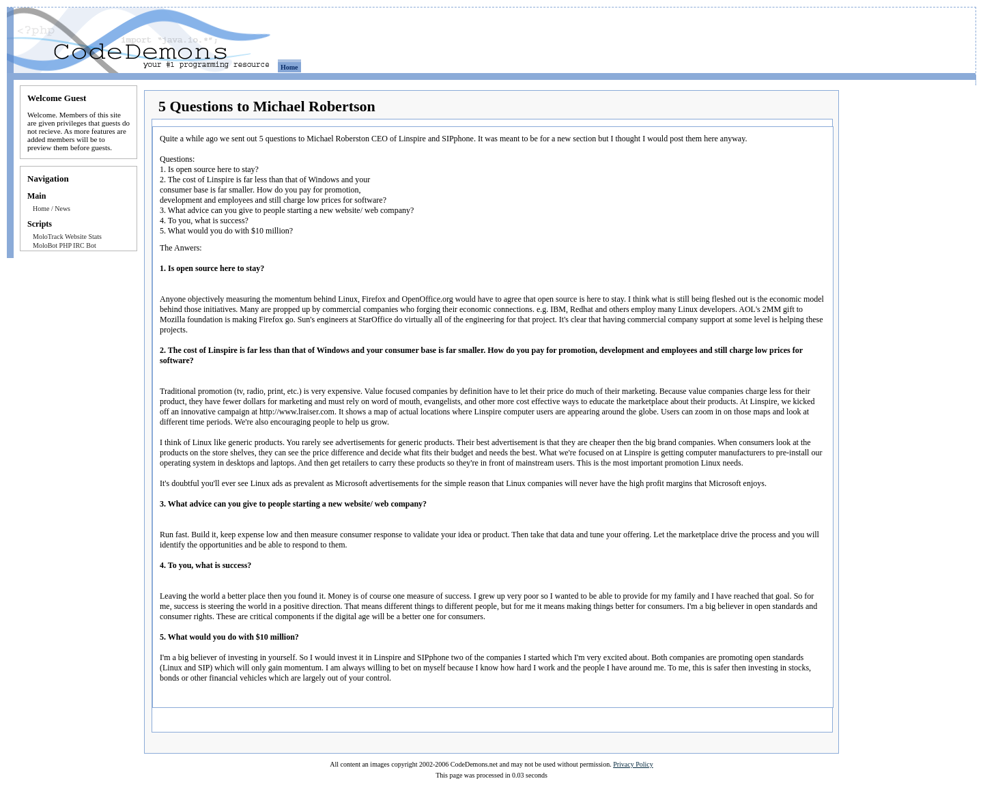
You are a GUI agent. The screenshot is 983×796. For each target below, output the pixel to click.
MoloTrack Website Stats (67, 236)
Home (289, 67)
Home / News (51, 208)
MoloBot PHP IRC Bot (64, 245)
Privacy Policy (633, 764)
